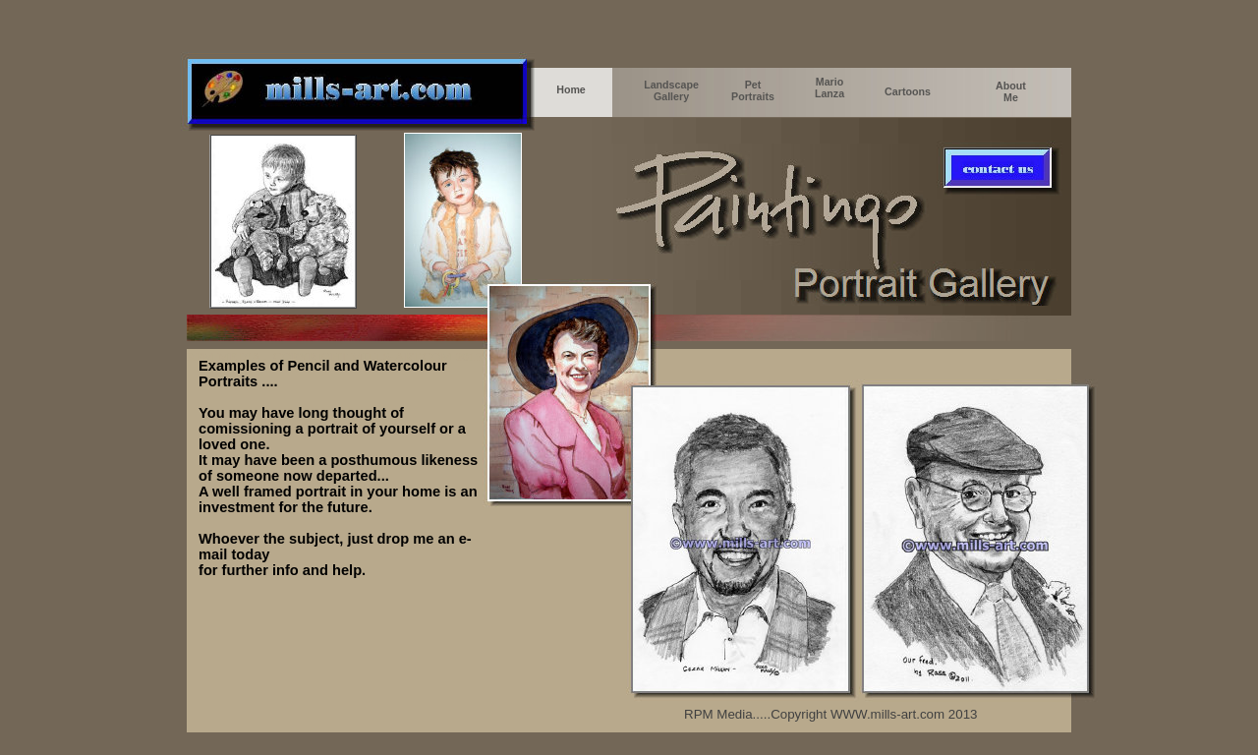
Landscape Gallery (671, 90)
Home (571, 89)
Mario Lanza (829, 87)
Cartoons (908, 91)
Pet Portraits (752, 90)
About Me (1011, 91)
